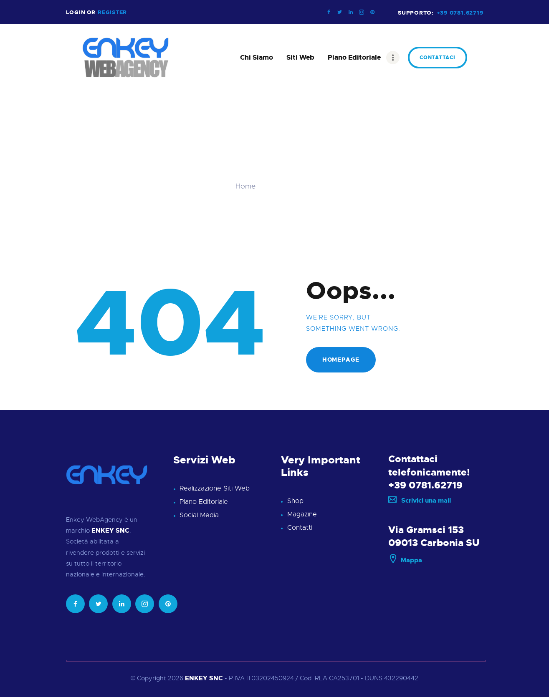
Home (245, 186)
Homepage (340, 359)
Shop (295, 501)
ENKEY (196, 678)
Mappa (405, 560)
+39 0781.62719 (425, 485)
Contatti (299, 527)
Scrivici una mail (419, 500)
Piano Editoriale (204, 502)
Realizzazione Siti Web (215, 488)
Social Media (199, 515)
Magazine (302, 514)
